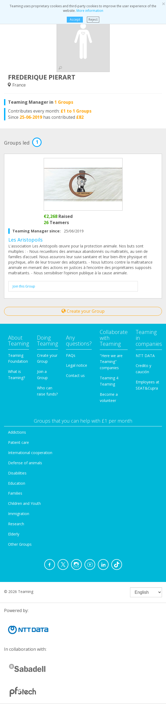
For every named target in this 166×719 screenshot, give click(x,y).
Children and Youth (24, 503)
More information (89, 10)
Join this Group (24, 286)
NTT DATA (145, 355)
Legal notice (76, 365)
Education (16, 483)
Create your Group (83, 311)
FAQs (70, 355)
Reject (93, 19)
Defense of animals (25, 462)
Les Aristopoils (25, 239)
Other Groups (20, 544)
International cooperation (30, 452)
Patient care (18, 442)
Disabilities (17, 473)
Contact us (75, 375)
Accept (75, 19)
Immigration (18, 513)
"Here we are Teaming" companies (111, 362)
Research (16, 523)
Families (15, 493)
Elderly (13, 534)
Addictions (17, 432)
